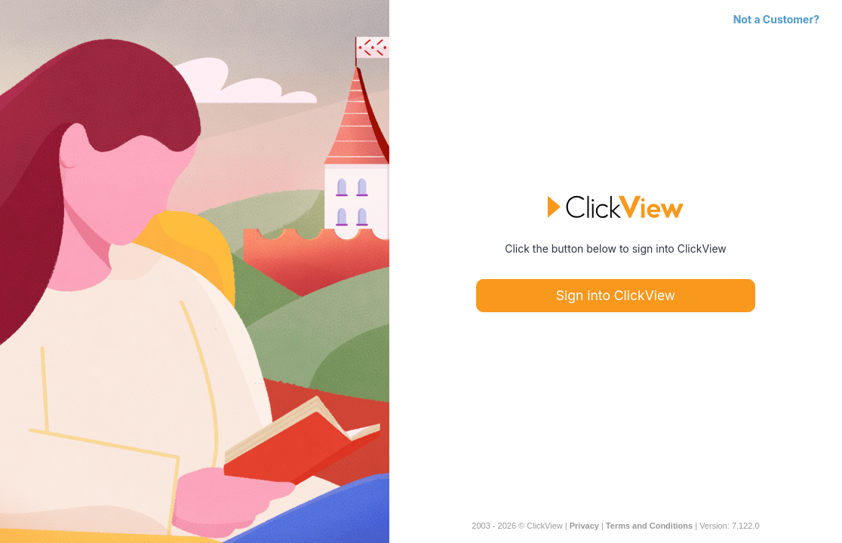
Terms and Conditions (649, 525)
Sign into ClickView (615, 295)
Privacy (584, 525)
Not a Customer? (776, 19)
